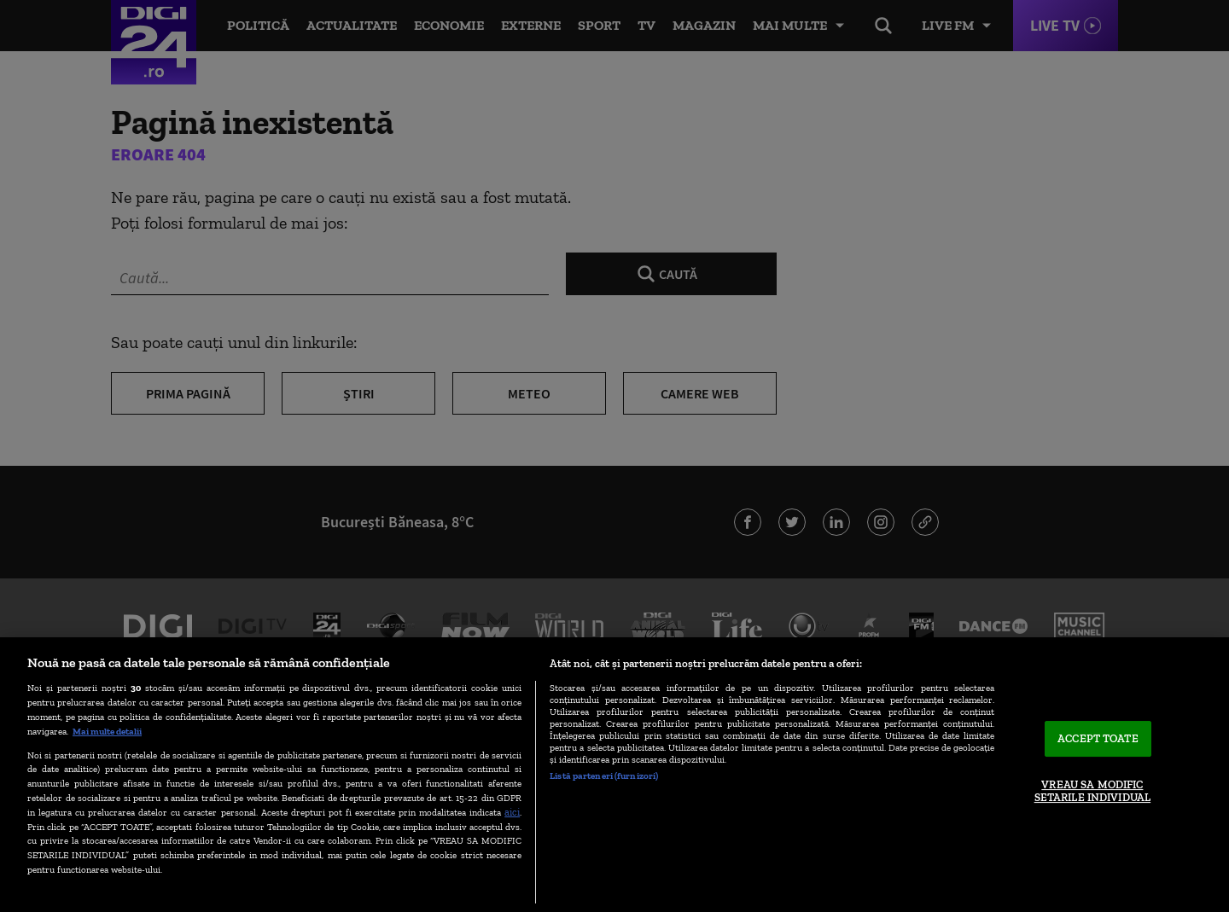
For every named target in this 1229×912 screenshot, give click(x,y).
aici (512, 811)
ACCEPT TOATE (1098, 738)
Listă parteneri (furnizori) (604, 775)
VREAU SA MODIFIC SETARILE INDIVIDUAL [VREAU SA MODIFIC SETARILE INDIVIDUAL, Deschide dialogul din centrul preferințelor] (1092, 791)
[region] (614, 774)
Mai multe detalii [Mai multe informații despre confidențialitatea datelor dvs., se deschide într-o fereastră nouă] (107, 731)
